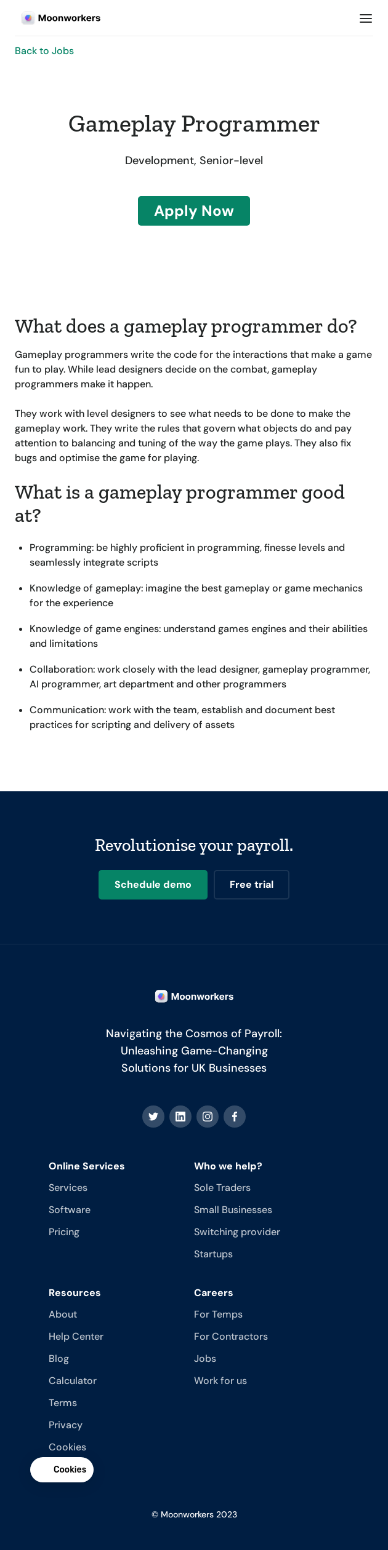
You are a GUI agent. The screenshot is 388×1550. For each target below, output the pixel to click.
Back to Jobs (44, 50)
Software (70, 1209)
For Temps (218, 1314)
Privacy (66, 1424)
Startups (213, 1254)
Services (68, 1187)
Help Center (76, 1336)
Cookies (67, 1447)
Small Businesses (233, 1209)
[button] (365, 18)
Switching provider (237, 1231)
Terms (63, 1402)
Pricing (64, 1231)
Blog (59, 1358)
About (63, 1314)
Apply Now (194, 210)
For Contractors (231, 1336)
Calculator (73, 1380)
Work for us (220, 1380)
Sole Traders (222, 1187)
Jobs (205, 1358)
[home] (58, 18)
